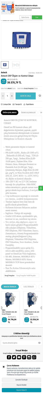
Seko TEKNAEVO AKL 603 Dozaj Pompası (31, 313)
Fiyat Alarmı (29, 104)
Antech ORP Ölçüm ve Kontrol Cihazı (13, 20)
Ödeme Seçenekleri (28, 113)
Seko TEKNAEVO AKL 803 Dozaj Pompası (9, 313)
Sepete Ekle (25, 96)
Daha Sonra (25, 17)
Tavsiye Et (17, 104)
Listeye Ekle (6, 104)
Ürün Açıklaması (10, 113)
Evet (37, 17)
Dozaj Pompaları (29, 88)
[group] (21, 40)
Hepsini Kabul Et (21, 390)
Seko (3, 310)
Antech (4, 72)
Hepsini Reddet (21, 385)
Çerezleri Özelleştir (21, 380)
